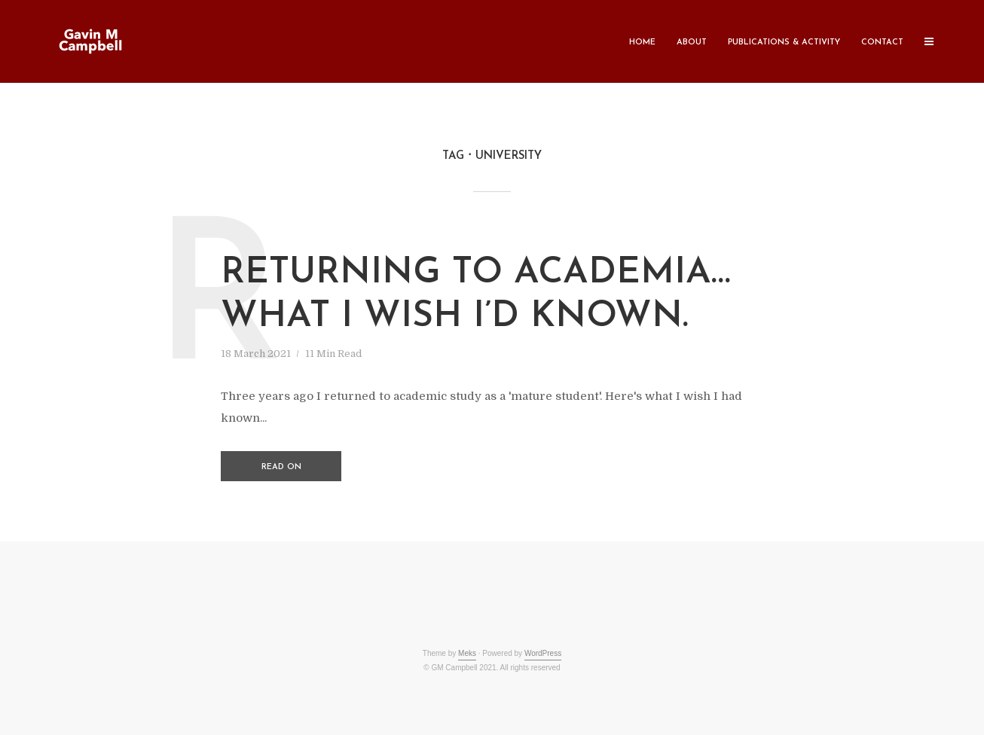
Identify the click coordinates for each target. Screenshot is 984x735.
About (692, 42)
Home (642, 42)
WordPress (542, 653)
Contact (882, 42)
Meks (467, 653)
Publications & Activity (784, 42)
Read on (281, 467)
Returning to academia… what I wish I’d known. (476, 295)
